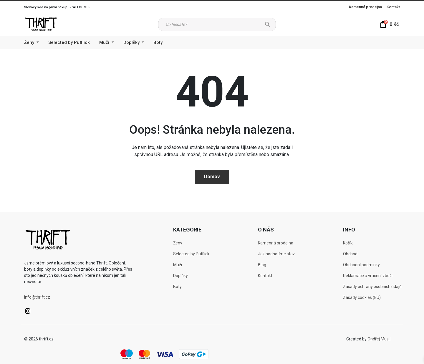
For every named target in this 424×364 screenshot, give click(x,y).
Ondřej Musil (378, 339)
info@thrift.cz (37, 297)
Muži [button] (104, 42)
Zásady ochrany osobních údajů (372, 286)
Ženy (177, 243)
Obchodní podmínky (361, 264)
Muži (177, 264)
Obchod (350, 254)
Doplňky (180, 275)
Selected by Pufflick (69, 42)
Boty (158, 42)
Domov (212, 176)
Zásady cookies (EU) (362, 297)
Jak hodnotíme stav (276, 254)
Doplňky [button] (132, 42)
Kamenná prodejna (365, 7)
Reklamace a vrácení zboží (367, 275)
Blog (262, 264)
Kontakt (393, 7)
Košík (348, 243)
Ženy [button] (29, 42)
